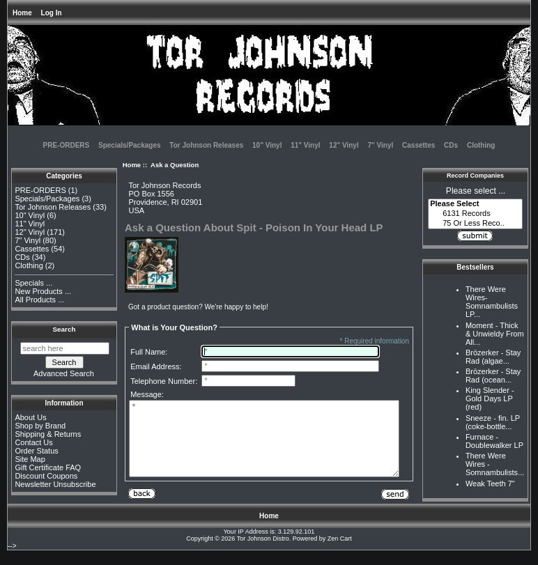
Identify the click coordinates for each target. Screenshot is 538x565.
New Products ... (43, 291)
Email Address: (155, 366)
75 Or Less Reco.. (475, 224)
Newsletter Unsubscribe (55, 484)
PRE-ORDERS (66, 145)
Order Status (36, 451)
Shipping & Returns (48, 434)
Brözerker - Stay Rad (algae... (493, 356)
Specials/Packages (129, 145)
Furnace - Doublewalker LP (494, 441)
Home (22, 13)
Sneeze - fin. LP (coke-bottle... (493, 422)
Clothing (481, 145)
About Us (30, 417)
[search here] (64, 348)
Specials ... (33, 283)
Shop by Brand (40, 425)
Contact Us (33, 442)
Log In (51, 13)
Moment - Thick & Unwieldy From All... (495, 333)
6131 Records (475, 214)
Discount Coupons (46, 476)
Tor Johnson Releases (206, 145)
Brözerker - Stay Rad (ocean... (493, 375)
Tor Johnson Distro (263, 553)
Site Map (30, 459)
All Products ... (39, 299)
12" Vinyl (343, 145)
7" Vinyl (380, 145)
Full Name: (148, 352)
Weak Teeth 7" (490, 483)
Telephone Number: (163, 381)
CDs (451, 145)
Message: (147, 394)
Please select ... (475, 191)
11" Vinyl (305, 145)
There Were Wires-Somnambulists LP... (492, 301)
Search (64, 329)
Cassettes (418, 145)
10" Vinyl (267, 145)
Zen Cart (340, 553)
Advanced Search (63, 373)
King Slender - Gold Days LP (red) (490, 398)
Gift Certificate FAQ (48, 467)
